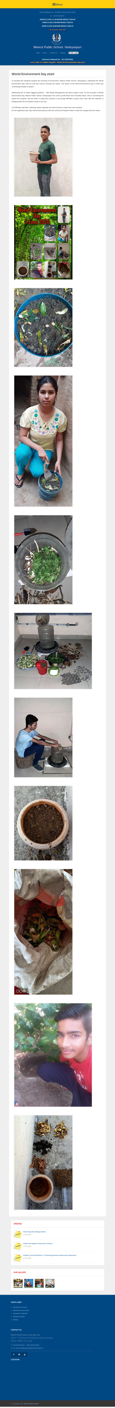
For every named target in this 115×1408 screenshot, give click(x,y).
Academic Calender (20, 1313)
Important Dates (19, 1317)
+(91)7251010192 (32, 1345)
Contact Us (53, 53)
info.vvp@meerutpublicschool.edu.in (29, 1348)
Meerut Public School (31, 1404)
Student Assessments (21, 1310)
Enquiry (63, 53)
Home (45, 53)
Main (38, 53)
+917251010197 (19, 1345)
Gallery (15, 1320)
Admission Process (20, 1307)
